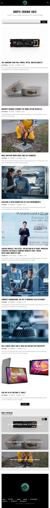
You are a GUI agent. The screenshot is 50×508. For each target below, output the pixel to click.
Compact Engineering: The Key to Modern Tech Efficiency (23, 299)
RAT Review (11, 65)
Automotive (4, 255)
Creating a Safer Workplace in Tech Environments (21, 202)
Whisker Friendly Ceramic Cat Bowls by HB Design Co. (22, 109)
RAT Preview (12, 395)
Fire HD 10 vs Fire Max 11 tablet (14, 392)
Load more (25, 404)
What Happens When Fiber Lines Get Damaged (19, 155)
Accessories (5, 111)
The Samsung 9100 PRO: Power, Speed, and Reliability (22, 62)
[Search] (44, 22)
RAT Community (12, 158)
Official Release (13, 255)
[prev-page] (43, 419)
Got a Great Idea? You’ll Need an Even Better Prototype (23, 346)
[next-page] (46, 419)
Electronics (5, 65)
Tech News (4, 158)
